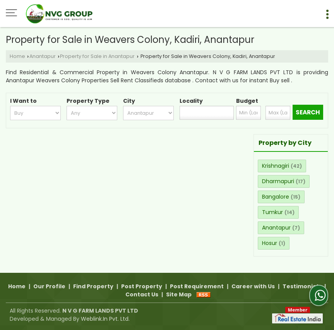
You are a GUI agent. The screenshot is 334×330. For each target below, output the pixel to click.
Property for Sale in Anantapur (97, 56)
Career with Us (253, 286)
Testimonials (302, 286)
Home (17, 56)
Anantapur (42, 56)
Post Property (141, 286)
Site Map (179, 294)
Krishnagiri (275, 166)
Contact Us (141, 294)
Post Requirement (197, 286)
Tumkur (272, 212)
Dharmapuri (278, 181)
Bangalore (275, 197)
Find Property (93, 286)
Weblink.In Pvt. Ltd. (105, 319)
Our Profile (49, 286)
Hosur (269, 243)
